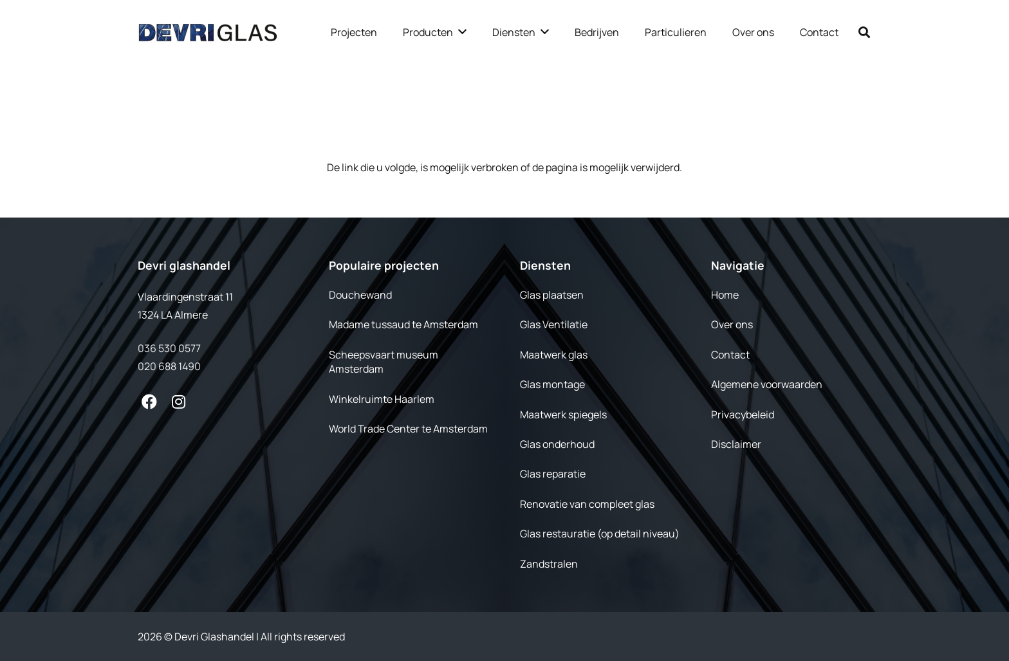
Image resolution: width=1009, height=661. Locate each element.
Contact (730, 355)
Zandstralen (549, 564)
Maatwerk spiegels (563, 414)
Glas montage (552, 384)
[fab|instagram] (178, 402)
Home (725, 295)
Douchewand (360, 295)
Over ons (732, 324)
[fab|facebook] (149, 402)
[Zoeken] (864, 32)
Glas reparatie (553, 474)
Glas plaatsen (552, 295)
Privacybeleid (742, 414)
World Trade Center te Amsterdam (408, 429)
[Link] (208, 32)
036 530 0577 (169, 348)
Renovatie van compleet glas (587, 504)
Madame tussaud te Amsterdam (403, 324)
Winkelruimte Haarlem (381, 399)
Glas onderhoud (557, 444)
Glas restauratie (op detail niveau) (600, 533)
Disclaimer (736, 444)
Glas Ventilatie (554, 324)
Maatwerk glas (554, 355)
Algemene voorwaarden (766, 384)
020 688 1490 (169, 366)
